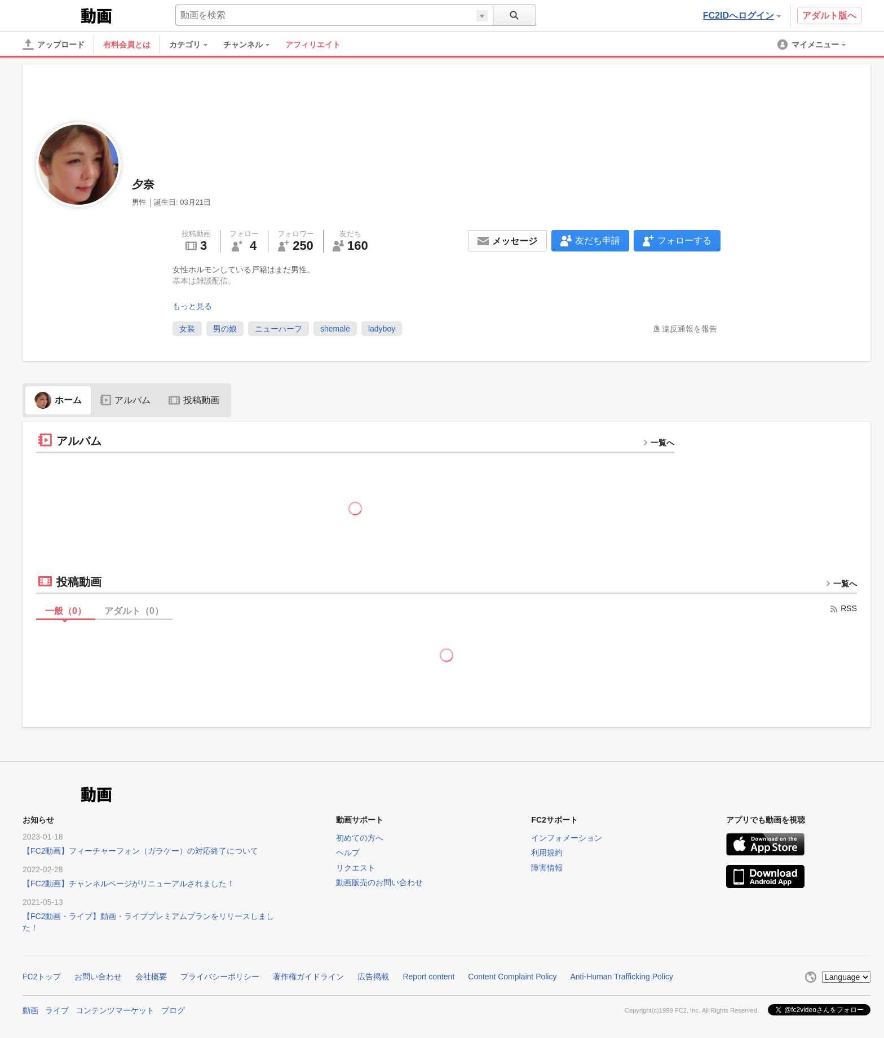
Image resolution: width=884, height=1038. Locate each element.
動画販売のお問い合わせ (379, 882)
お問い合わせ (98, 976)
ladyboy (381, 328)
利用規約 (547, 852)
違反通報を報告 (689, 328)
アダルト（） (133, 611)
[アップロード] (54, 44)
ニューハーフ (278, 328)
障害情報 (547, 867)
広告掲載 (373, 976)
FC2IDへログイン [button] (742, 15)
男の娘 (225, 328)
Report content (428, 976)
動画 (30, 1010)
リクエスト (355, 867)
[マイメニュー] (812, 44)
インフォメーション (566, 837)
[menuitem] (194, 44)
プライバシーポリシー (219, 976)
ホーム (58, 400)
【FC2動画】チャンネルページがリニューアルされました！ (129, 883)
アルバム (125, 400)
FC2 (50, 15)
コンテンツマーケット (115, 1010)
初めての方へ (359, 837)
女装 (187, 328)
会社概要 (151, 976)
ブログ (173, 1010)
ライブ (57, 1010)
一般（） (65, 611)
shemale (335, 328)
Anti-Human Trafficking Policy (621, 976)
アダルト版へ (829, 15)
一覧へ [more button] (658, 442)
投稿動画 (194, 400)
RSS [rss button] (843, 608)
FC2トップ (42, 976)
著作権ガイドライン (308, 976)
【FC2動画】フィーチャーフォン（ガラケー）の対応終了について (140, 850)
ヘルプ (348, 852)
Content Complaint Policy (512, 976)
